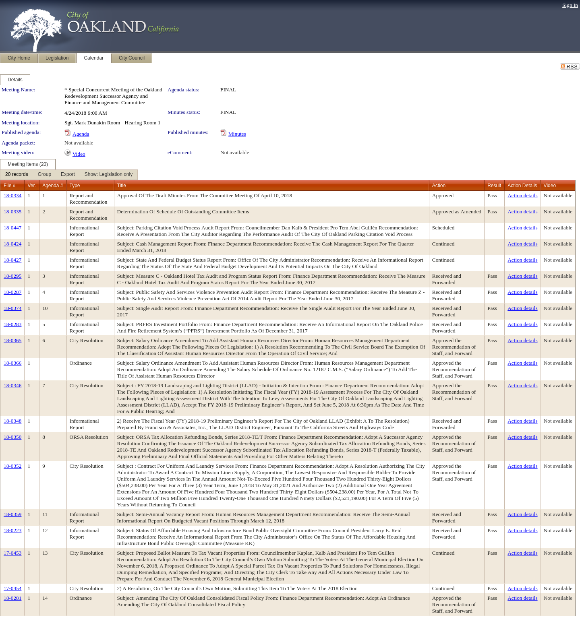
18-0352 (12, 466)
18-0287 (12, 292)
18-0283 (12, 324)
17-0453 (12, 553)
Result (494, 185)
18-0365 (12, 340)
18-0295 (12, 276)
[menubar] (69, 174)
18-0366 (12, 363)
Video (78, 154)
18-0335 (12, 212)
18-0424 (12, 244)
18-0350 (12, 437)
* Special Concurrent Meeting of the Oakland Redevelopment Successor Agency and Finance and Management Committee (113, 96)
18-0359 (12, 514)
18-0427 (12, 260)
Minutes (237, 134)
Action (438, 185)
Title (121, 185)
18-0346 (12, 385)
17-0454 (12, 588)
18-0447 (12, 228)
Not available (78, 143)
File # (9, 185)
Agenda (80, 134)
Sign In (570, 5)
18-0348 (12, 421)
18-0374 (12, 308)
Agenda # (52, 185)
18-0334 (12, 195)
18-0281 (12, 598)
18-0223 (12, 530)
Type (75, 185)
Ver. (31, 185)
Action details (522, 195)
